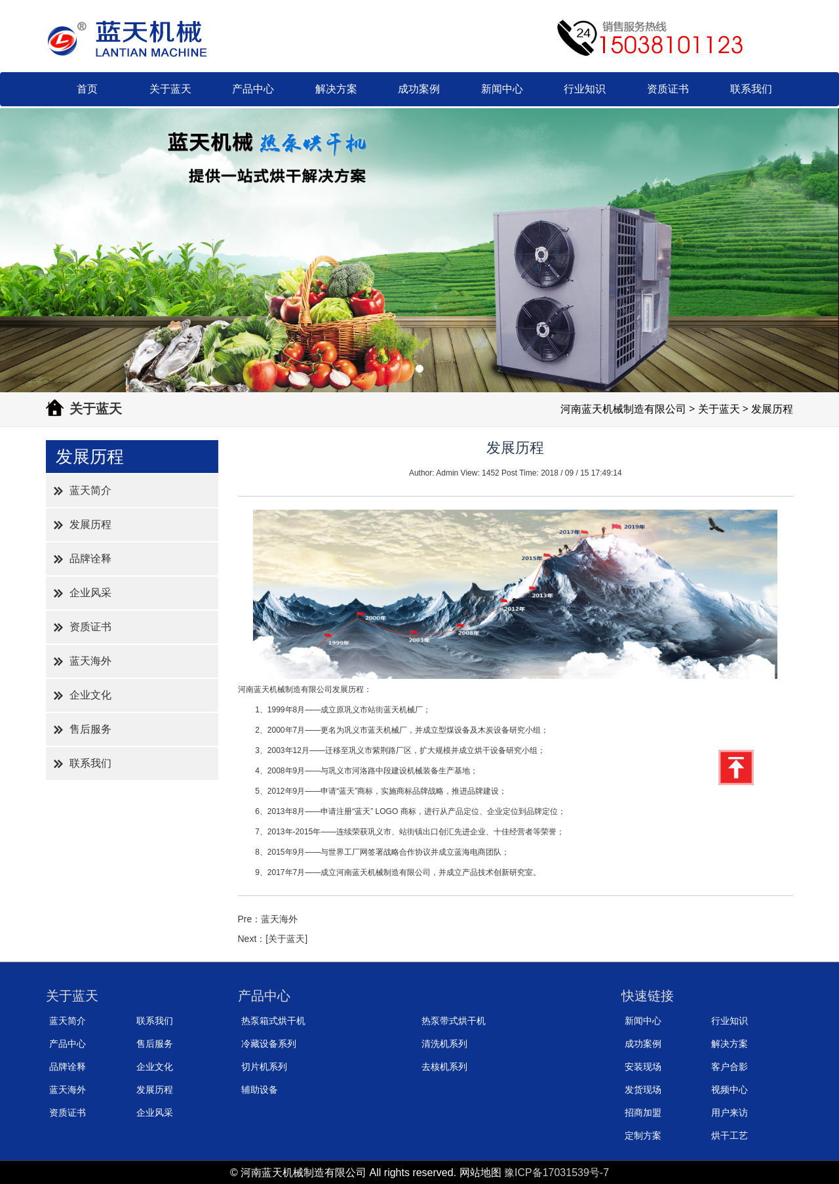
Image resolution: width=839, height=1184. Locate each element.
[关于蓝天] (286, 938)
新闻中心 (502, 88)
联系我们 (751, 88)
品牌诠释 (90, 558)
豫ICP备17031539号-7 (556, 1172)
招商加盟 (643, 1112)
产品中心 (253, 88)
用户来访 (729, 1112)
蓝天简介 (90, 490)
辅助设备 (259, 1089)
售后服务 (90, 729)
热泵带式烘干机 (453, 1020)
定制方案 (643, 1135)
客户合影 (729, 1066)
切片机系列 (264, 1066)
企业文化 (90, 695)
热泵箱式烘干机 (273, 1020)
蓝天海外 (90, 660)
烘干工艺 (729, 1135)
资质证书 (668, 88)
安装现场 (643, 1066)
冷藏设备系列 (268, 1043)
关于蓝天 (170, 88)
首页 (87, 88)
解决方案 (336, 88)
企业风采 (90, 592)
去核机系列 (444, 1066)
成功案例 (419, 88)
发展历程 (90, 524)
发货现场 (643, 1089)
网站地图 (480, 1172)
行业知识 (585, 88)
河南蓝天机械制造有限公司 (623, 409)
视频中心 (729, 1089)
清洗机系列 (444, 1043)
